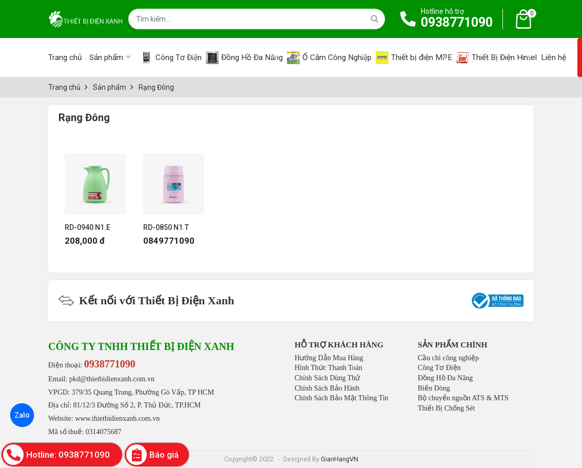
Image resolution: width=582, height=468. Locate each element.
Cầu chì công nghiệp (448, 358)
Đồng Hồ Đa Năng (445, 378)
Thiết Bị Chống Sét (446, 408)
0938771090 (457, 22)
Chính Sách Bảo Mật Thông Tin (342, 398)
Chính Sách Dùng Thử (327, 378)
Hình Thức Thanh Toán (328, 368)
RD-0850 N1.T (166, 227)
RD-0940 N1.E (87, 227)
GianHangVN (339, 459)
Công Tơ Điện (439, 368)
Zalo (22, 415)
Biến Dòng (434, 388)
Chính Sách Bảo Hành (327, 388)
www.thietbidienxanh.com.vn (117, 418)
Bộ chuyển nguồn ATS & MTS (463, 398)
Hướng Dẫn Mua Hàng (329, 358)
